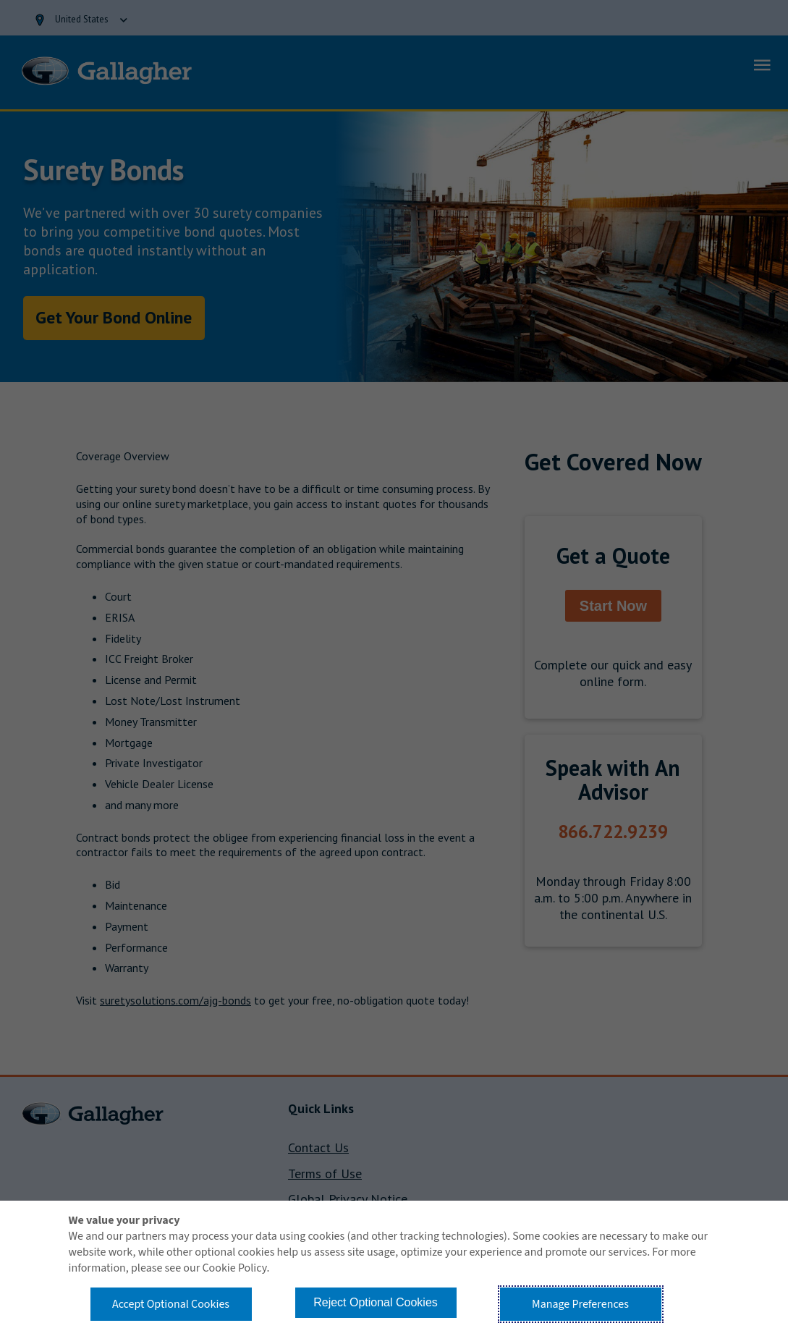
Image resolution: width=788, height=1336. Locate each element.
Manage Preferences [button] (580, 1304)
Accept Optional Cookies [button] (170, 1304)
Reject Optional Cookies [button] (375, 1302)
